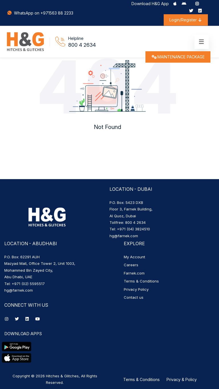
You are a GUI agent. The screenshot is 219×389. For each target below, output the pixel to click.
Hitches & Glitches (62, 376)
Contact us (133, 297)
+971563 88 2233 (56, 13)
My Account (134, 257)
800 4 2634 (82, 45)
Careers (131, 265)
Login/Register (185, 19)
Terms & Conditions (141, 281)
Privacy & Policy (182, 379)
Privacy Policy (136, 289)
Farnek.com (134, 273)
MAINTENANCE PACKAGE (178, 56)
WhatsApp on (23, 13)
